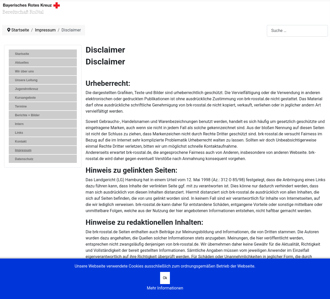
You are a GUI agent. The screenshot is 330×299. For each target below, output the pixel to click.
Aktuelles (22, 62)
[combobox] (297, 31)
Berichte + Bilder (27, 115)
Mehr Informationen (165, 288)
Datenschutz (24, 159)
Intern (19, 124)
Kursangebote (25, 97)
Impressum (23, 150)
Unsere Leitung (26, 80)
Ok (165, 278)
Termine (21, 106)
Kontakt (21, 141)
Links (19, 133)
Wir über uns (24, 71)
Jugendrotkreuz (26, 89)
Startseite (22, 54)
